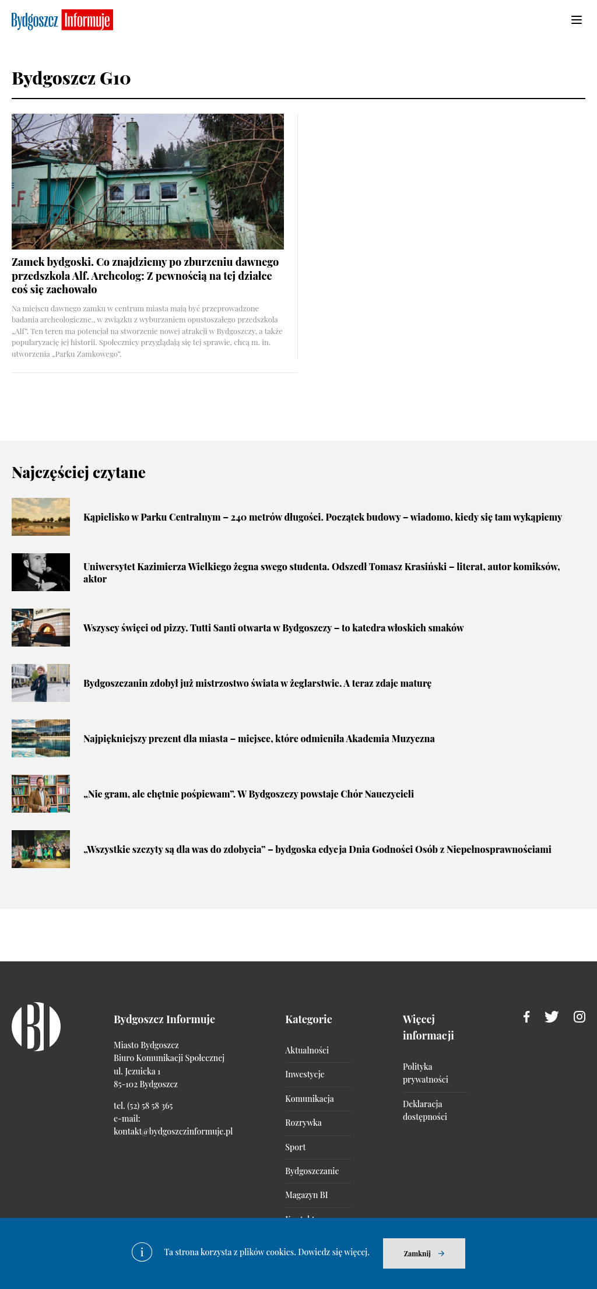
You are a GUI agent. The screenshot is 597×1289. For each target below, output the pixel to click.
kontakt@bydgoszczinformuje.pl (173, 1131)
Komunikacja (309, 1098)
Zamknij (417, 1253)
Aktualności (307, 1050)
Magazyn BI (306, 1194)
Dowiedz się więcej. (334, 1252)
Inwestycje (304, 1074)
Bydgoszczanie (312, 1170)
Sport (295, 1147)
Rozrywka (303, 1122)
